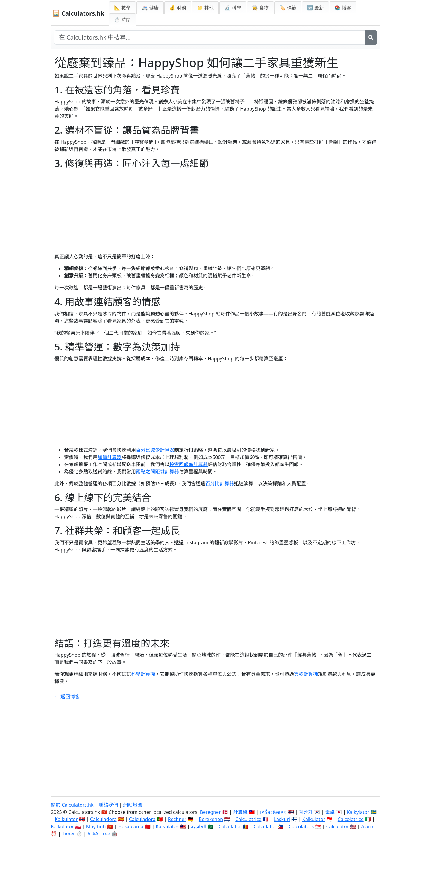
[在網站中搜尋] (209, 37)
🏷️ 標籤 (288, 7)
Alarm (368, 826)
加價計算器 (110, 457)
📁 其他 (205, 7)
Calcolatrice (351, 819)
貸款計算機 (306, 674)
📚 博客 (343, 7)
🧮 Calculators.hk (78, 13)
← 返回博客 (67, 696)
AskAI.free (98, 833)
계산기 (305, 812)
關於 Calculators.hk (72, 805)
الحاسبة (198, 826)
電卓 (330, 812)
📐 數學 (122, 7)
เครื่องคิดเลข (273, 812)
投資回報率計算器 (188, 464)
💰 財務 (177, 7)
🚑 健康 (150, 7)
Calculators (301, 826)
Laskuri (282, 819)
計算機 (240, 812)
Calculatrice (248, 819)
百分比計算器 (219, 483)
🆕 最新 (315, 7)
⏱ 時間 (122, 19)
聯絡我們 (108, 805)
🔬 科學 (232, 7)
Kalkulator (66, 819)
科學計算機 (143, 674)
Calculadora (103, 819)
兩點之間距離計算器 (157, 471)
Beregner (210, 812)
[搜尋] (371, 37)
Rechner (177, 819)
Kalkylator (358, 812)
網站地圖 (132, 805)
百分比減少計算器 (155, 450)
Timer (68, 833)
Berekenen (211, 819)
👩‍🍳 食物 (260, 7)
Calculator (229, 826)
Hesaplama (130, 826)
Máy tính (96, 826)
